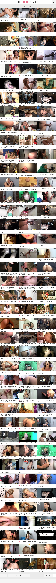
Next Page (51, 575)
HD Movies (28, 2)
